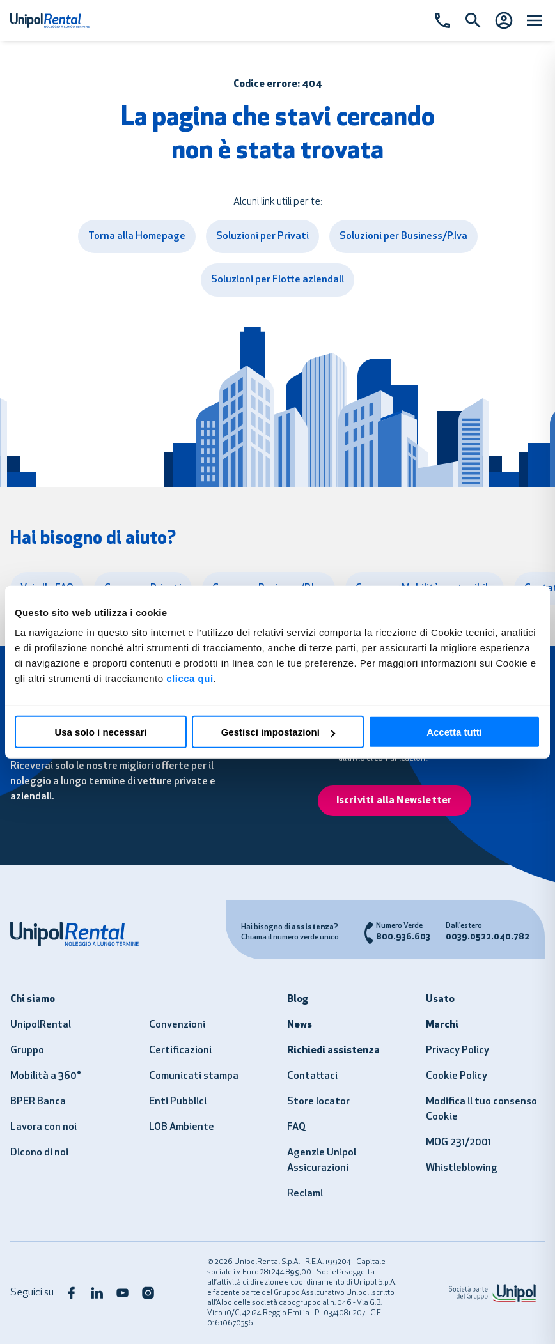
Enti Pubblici (178, 1102)
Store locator (318, 1102)
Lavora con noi (43, 1127)
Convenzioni (177, 1025)
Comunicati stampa (193, 1076)
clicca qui (189, 678)
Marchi (442, 1025)
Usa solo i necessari (100, 732)
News (299, 1025)
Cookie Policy (456, 1076)
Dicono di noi (39, 1153)
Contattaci (312, 1076)
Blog (297, 999)
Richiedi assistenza (333, 1051)
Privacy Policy (457, 1051)
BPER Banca (38, 1102)
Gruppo (27, 1051)
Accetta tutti (454, 732)
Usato (440, 999)
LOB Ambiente (181, 1127)
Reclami (305, 1194)
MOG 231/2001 (458, 1143)
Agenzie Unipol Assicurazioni (321, 1160)
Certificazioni (180, 1051)
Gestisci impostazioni (278, 732)
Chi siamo (32, 999)
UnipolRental (40, 1025)
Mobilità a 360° (45, 1076)
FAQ (296, 1127)
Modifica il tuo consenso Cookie (481, 1109)
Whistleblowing (461, 1168)
